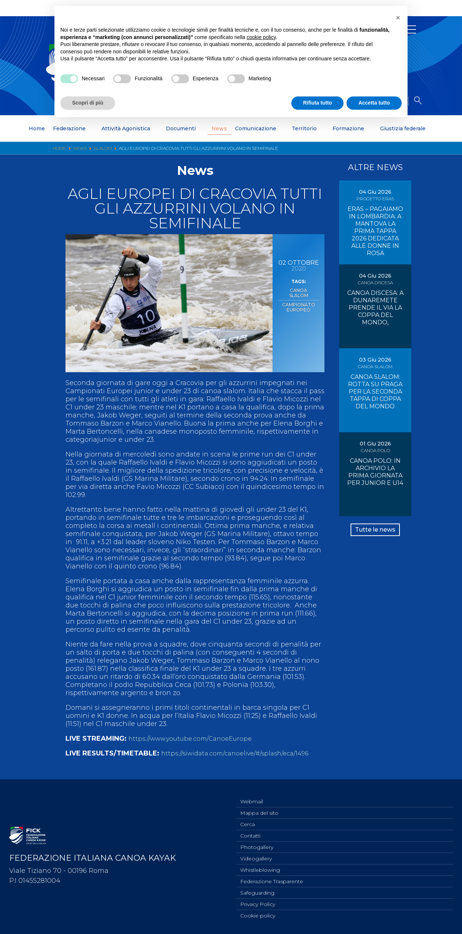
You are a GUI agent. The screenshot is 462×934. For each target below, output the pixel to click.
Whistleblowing (260, 866)
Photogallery (256, 842)
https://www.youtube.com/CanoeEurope (194, 738)
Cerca (247, 818)
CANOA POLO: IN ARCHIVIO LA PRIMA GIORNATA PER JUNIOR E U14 (375, 471)
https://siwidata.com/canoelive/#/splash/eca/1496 (242, 753)
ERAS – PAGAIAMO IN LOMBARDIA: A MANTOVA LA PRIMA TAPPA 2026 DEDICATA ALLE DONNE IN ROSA (375, 231)
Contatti (250, 830)
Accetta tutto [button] (374, 103)
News (219, 128)
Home (37, 128)
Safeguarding (257, 891)
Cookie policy (257, 915)
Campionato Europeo (298, 300)
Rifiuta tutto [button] (317, 103)
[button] (398, 18)
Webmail (251, 793)
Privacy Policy (257, 903)
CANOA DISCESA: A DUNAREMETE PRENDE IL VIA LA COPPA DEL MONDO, (375, 307)
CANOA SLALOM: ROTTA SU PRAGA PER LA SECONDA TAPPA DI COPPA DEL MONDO (375, 391)
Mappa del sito (259, 806)
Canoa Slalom (298, 289)
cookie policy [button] (261, 37)
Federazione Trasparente (271, 878)
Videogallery (256, 854)
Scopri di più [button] (87, 103)
